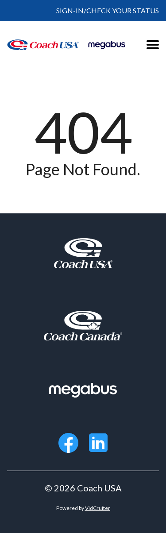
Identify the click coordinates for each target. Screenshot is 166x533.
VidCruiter (97, 508)
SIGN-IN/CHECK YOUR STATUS (107, 10)
